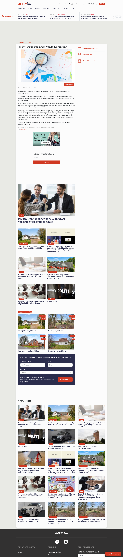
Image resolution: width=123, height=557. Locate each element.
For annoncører (23, 555)
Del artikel (69, 84)
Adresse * (23, 369)
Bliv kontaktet (65, 379)
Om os (20, 552)
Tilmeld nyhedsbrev (113, 554)
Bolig (30, 8)
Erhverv (37, 8)
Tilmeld (102, 4)
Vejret (73, 8)
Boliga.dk (24, 129)
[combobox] (21, 373)
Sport (65, 8)
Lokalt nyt (56, 8)
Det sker (46, 8)
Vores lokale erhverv (54, 555)
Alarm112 (21, 8)
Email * (50, 361)
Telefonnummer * (26, 361)
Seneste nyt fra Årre (54, 552)
